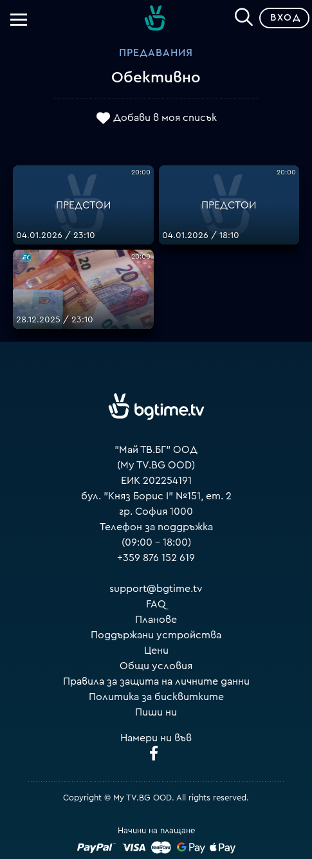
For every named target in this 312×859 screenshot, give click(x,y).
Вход (285, 18)
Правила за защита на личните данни (156, 681)
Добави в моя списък (165, 118)
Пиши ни (156, 712)
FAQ (156, 604)
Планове (156, 619)
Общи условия (156, 666)
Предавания (156, 53)
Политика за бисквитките (156, 697)
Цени (156, 650)
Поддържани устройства (156, 635)
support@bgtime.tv (156, 589)
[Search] (244, 15)
